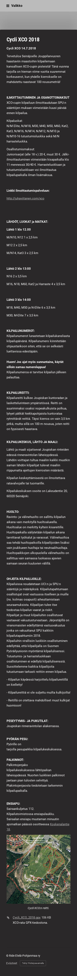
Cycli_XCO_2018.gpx (26, 917)
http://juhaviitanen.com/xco (25, 198)
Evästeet (11, 963)
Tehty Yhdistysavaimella (33, 963)
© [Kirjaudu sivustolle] (7, 955)
